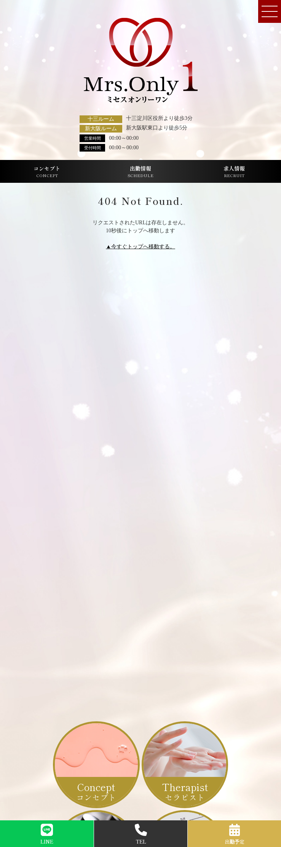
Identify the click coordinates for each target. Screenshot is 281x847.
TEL (141, 834)
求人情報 (234, 172)
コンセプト (47, 172)
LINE (46, 834)
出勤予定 (234, 834)
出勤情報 (140, 172)
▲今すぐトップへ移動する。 (140, 246)
